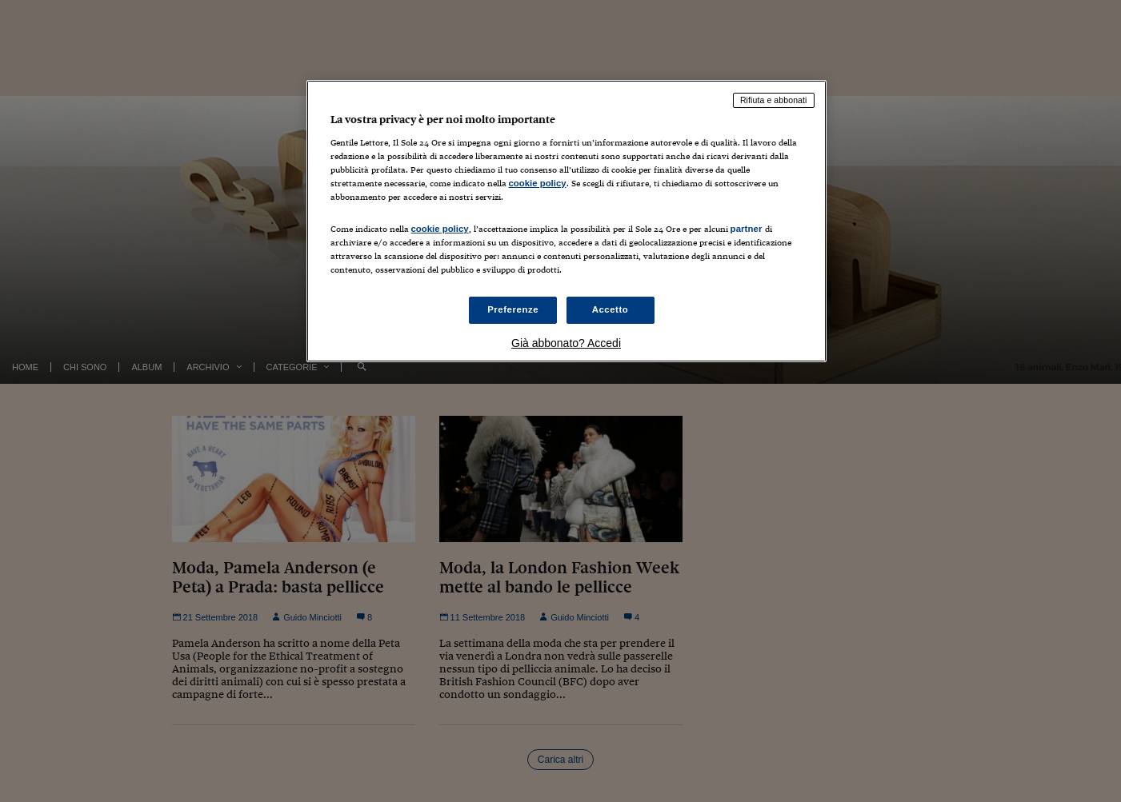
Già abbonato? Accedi (566, 343)
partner (747, 228)
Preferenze (512, 309)
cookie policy (538, 183)
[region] (566, 221)
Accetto (610, 309)
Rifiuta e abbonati (773, 100)
